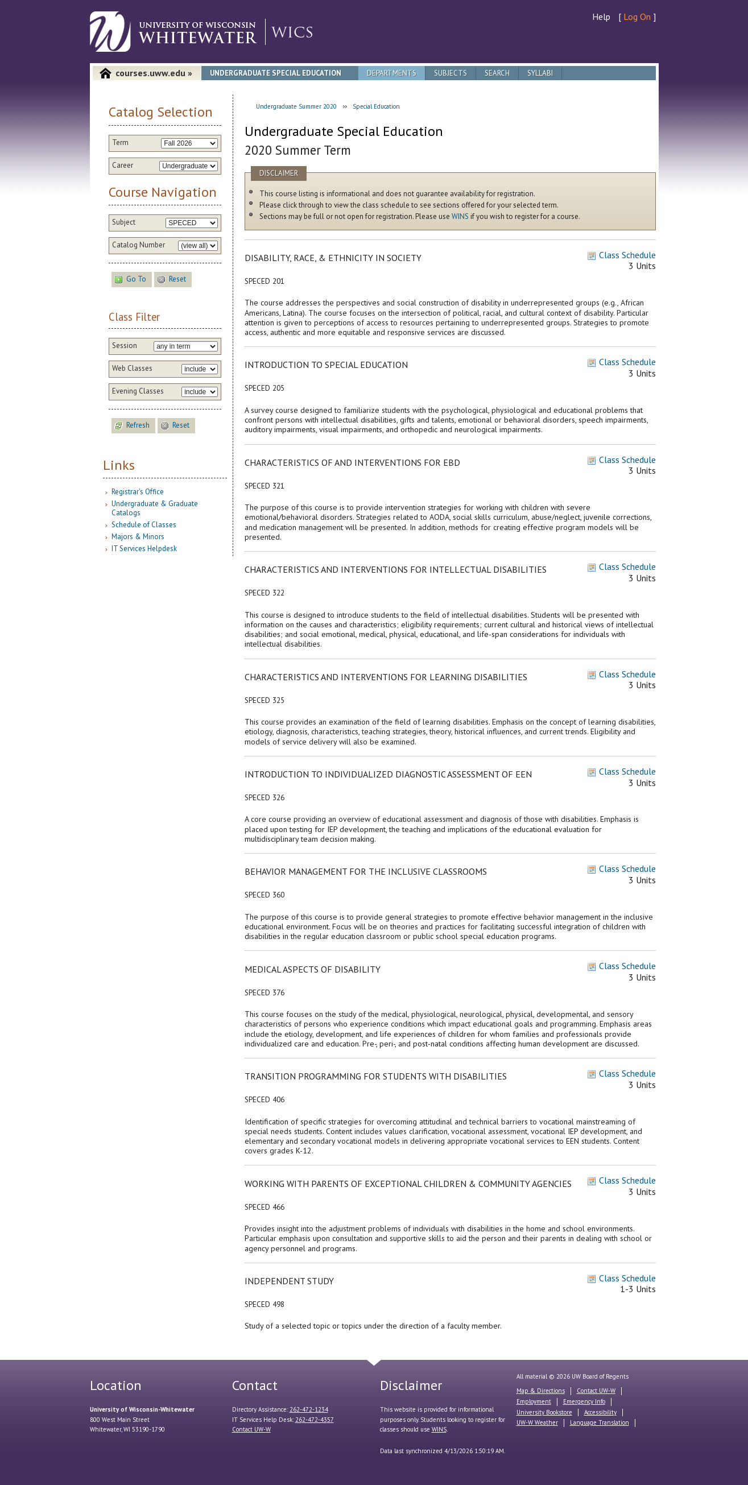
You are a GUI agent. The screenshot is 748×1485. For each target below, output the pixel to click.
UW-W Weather (537, 1422)
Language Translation (599, 1422)
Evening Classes (138, 391)
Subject (123, 222)
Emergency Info (584, 1401)
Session (124, 345)
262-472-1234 (309, 1409)
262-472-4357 (314, 1420)
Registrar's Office (137, 492)
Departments (391, 73)
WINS (460, 216)
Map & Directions (540, 1391)
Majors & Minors (137, 536)
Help (601, 16)
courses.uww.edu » (153, 72)
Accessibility (600, 1412)
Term (120, 142)
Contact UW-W (251, 1429)
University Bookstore (544, 1412)
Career (122, 165)
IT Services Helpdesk (144, 548)
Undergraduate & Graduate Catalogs (154, 508)
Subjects (450, 73)
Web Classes (132, 368)
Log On (637, 16)
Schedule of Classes (143, 525)
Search (497, 73)
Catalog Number (138, 245)
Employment (533, 1401)
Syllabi (540, 73)
